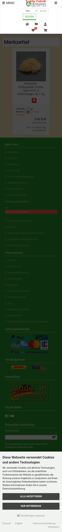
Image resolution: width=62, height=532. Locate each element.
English (18, 523)
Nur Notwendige (31, 506)
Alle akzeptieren (31, 496)
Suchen (29, 16)
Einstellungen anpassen (31, 515)
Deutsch (6, 523)
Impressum (54, 527)
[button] (36, 24)
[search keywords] (43, 11)
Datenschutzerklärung (44, 523)
